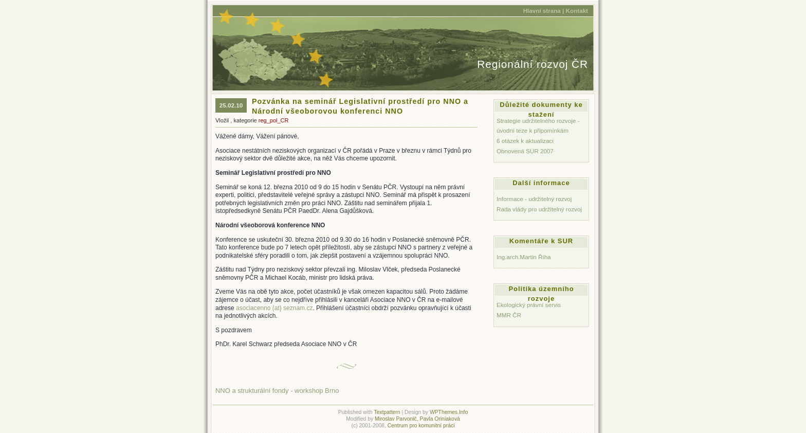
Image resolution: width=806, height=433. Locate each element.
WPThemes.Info (449, 412)
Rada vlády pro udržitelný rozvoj (539, 209)
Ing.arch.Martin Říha (524, 257)
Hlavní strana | (543, 10)
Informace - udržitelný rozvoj (534, 198)
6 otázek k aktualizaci (525, 140)
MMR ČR (509, 315)
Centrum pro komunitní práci (421, 425)
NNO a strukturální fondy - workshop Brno (277, 390)
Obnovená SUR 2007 (525, 151)
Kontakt (577, 10)
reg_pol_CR (274, 120)
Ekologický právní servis (529, 304)
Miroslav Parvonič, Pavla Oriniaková (417, 419)
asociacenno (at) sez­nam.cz (274, 308)
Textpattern (387, 412)
